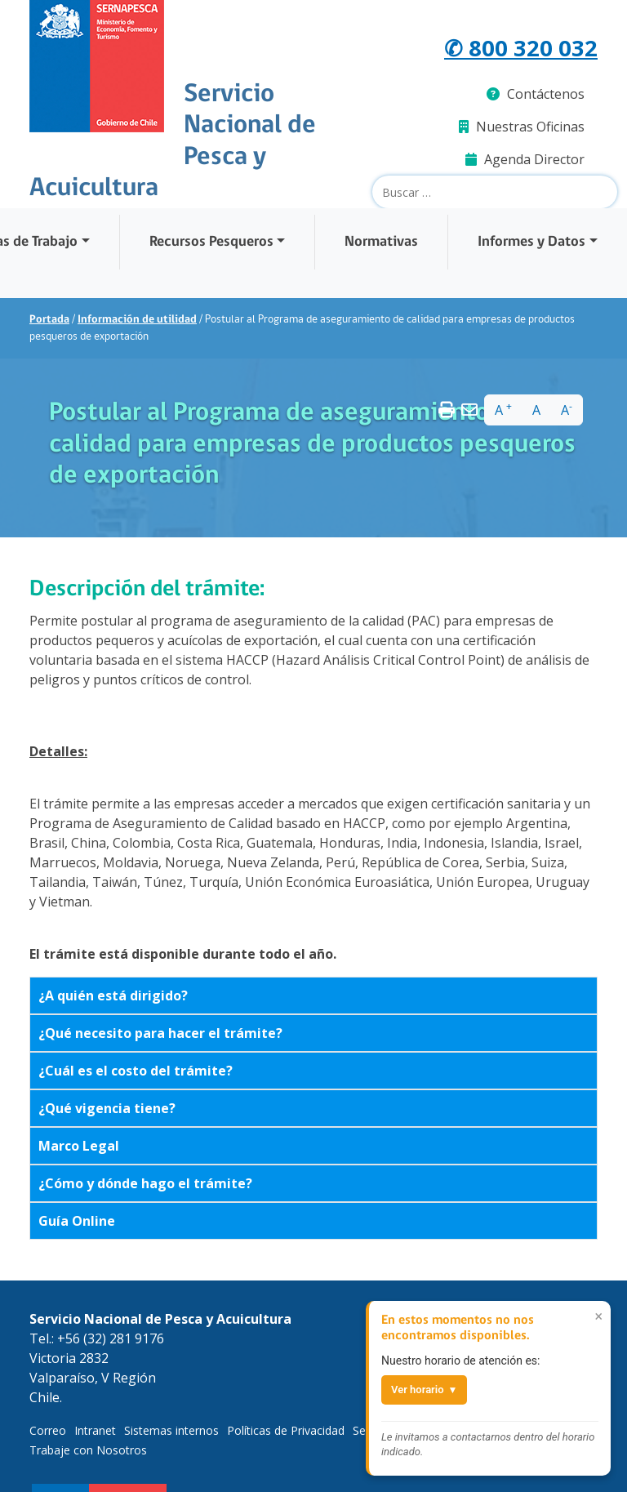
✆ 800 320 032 (521, 47)
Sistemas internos (171, 1430)
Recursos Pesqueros (211, 242)
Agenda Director (525, 159)
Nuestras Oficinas (522, 127)
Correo (47, 1430)
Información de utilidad (137, 320)
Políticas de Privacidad (286, 1430)
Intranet (95, 1430)
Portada (49, 320)
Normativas (381, 242)
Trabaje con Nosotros (88, 1450)
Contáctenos (536, 94)
